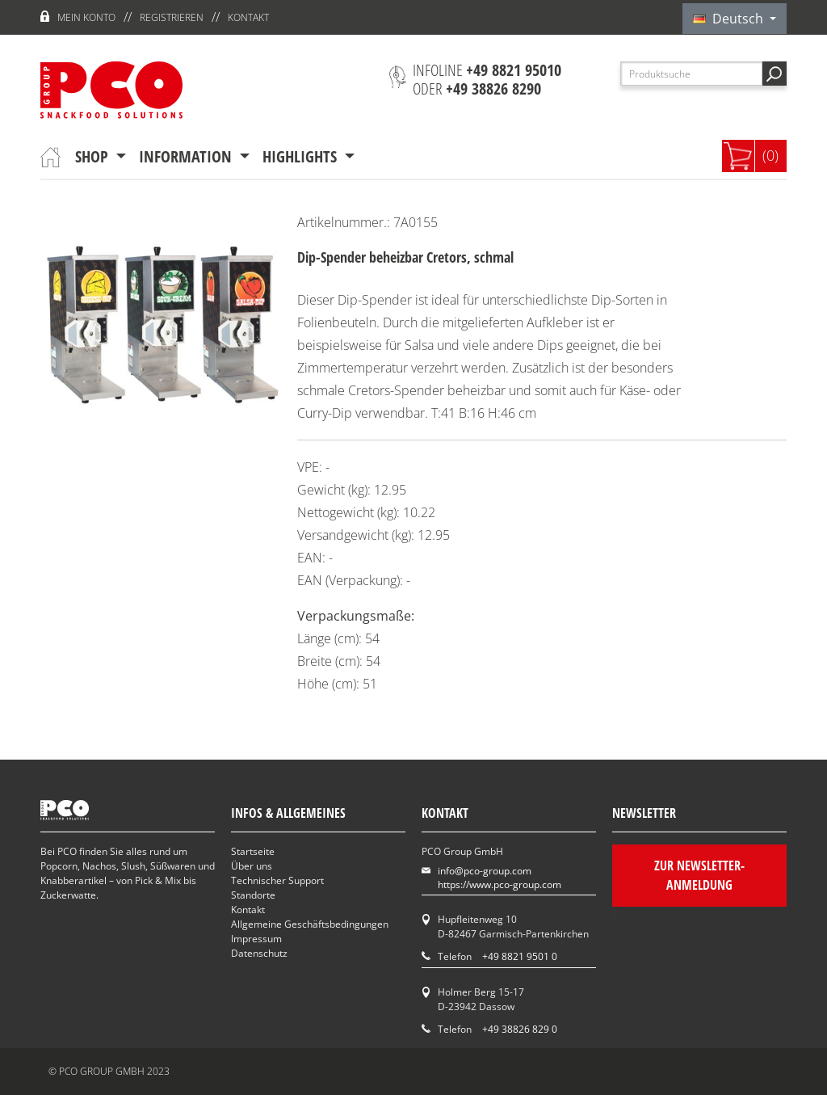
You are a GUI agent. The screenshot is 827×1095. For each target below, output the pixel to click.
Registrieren (172, 17)
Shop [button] (93, 156)
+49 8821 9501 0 (519, 956)
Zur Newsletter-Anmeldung (699, 875)
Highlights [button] (301, 156)
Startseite (253, 851)
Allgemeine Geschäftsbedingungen (309, 924)
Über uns (251, 866)
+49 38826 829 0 (519, 1029)
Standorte (253, 895)
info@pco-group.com (484, 871)
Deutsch (729, 18)
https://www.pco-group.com (499, 884)
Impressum (256, 938)
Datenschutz (259, 953)
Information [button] (187, 156)
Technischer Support (277, 880)
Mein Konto (86, 17)
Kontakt (248, 17)
